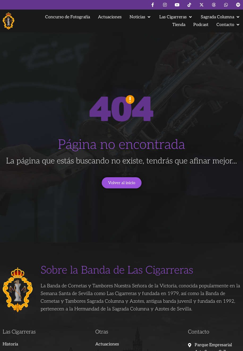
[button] (140, 17)
